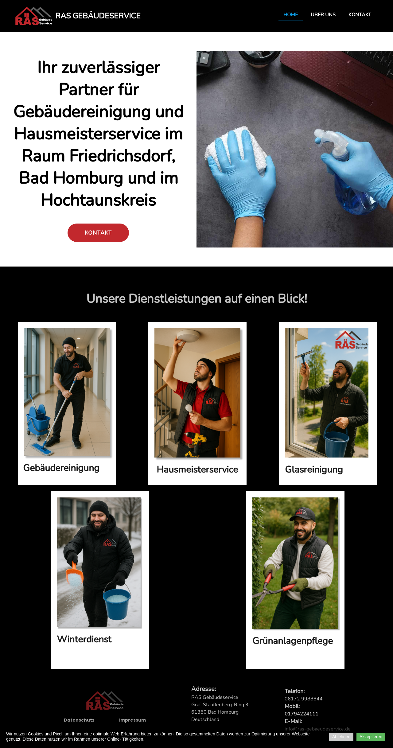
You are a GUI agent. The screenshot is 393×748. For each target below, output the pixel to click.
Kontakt (359, 14)
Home (290, 14)
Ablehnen (341, 736)
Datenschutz (79, 723)
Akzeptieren (371, 736)
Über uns (323, 14)
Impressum (132, 723)
